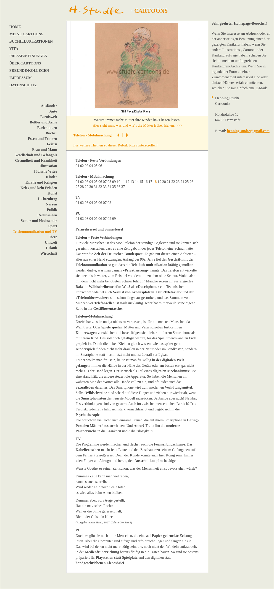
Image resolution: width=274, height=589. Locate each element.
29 (87, 187)
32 (100, 187)
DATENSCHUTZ (23, 85)
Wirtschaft (48, 253)
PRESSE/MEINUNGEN (28, 56)
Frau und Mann (44, 149)
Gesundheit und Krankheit (36, 160)
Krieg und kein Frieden (39, 188)
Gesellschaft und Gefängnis (35, 155)
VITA (13, 49)
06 (100, 166)
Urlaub (51, 248)
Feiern (52, 144)
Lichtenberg (47, 199)
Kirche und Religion (41, 182)
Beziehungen (47, 128)
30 (91, 187)
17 (150, 182)
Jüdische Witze (45, 171)
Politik (52, 210)
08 (110, 182)
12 (128, 182)
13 (132, 182)
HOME (15, 27)
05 (96, 166)
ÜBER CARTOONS (25, 63)
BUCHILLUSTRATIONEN (31, 41)
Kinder (51, 177)
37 (123, 187)
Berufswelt (48, 117)
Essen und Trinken (42, 139)
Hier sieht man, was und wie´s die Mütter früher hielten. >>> (137, 125)
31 (96, 187)
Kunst (52, 193)
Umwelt (51, 242)
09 (114, 182)
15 (141, 182)
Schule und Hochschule (39, 221)
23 (178, 182)
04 (91, 166)
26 (192, 182)
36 (119, 187)
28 (82, 187)
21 (169, 182)
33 (105, 187)
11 (123, 182)
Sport (52, 226)
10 (119, 182)
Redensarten (47, 215)
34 (110, 187)
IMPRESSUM (20, 78)
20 (164, 182)
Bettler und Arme (43, 122)
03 (87, 166)
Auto (53, 111)
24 (182, 182)
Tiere (53, 237)
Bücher (51, 133)
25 (187, 182)
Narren (51, 204)
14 (137, 182)
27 (78, 187)
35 (114, 187)
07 (105, 182)
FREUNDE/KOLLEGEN (29, 70)
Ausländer (49, 106)
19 (160, 182)
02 (82, 166)
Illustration (48, 166)
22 (173, 182)
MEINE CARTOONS (26, 34)
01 (78, 166)
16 (146, 182)
